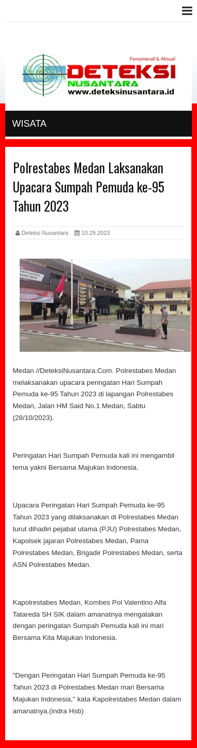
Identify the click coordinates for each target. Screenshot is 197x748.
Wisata (29, 123)
